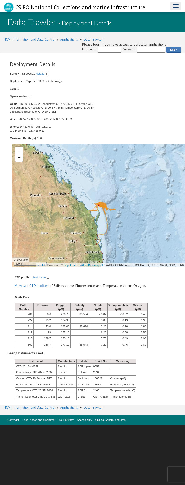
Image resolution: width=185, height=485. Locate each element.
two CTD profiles (35, 286)
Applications (69, 39)
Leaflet (41, 265)
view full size (39, 277)
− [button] (19, 158)
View (19, 286)
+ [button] (19, 150)
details (40, 73)
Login (173, 49)
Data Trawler (93, 39)
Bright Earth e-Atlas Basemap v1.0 (85, 265)
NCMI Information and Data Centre (29, 39)
